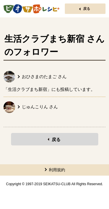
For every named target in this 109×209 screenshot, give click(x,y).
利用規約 (57, 169)
